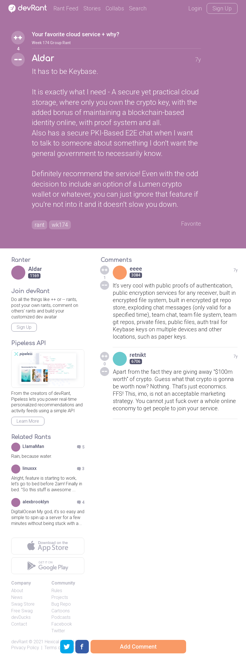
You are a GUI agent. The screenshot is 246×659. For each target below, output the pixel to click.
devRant (19, 641)
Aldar (43, 58)
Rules (56, 590)
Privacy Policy (25, 647)
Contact (19, 624)
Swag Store (23, 604)
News (16, 597)
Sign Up (222, 8)
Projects (59, 597)
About (17, 590)
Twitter (58, 630)
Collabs (115, 8)
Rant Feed (65, 8)
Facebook (61, 624)
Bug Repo (61, 604)
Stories (92, 8)
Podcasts (61, 617)
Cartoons (60, 610)
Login (195, 8)
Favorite (191, 223)
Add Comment (138, 646)
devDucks (21, 617)
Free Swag (22, 610)
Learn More (28, 421)
